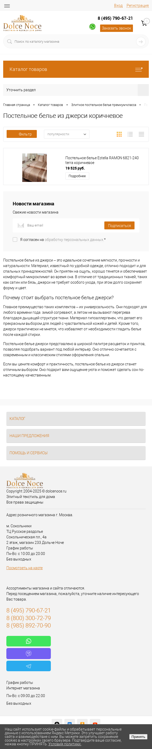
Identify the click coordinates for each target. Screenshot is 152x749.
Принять (138, 737)
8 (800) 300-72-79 (28, 618)
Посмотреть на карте (24, 568)
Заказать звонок (116, 28)
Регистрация (138, 5)
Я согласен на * (63, 240)
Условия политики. (64, 744)
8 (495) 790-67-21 (115, 18)
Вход (118, 5)
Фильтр (22, 134)
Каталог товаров (76, 69)
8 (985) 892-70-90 (28, 625)
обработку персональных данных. (74, 240)
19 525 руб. (75, 168)
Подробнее (77, 176)
